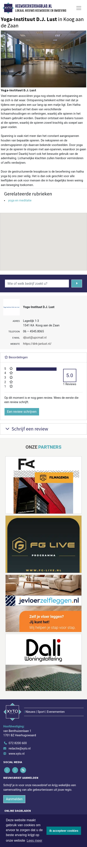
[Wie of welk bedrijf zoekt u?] (37, 283)
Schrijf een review (26, 429)
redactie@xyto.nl (20, 748)
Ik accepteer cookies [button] (63, 830)
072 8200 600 (18, 743)
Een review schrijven (22, 412)
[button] (43, 238)
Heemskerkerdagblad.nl (33, 6)
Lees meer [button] (34, 840)
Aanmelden (14, 799)
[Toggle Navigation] (79, 8)
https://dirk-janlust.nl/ (37, 344)
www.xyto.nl (16, 753)
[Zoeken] (76, 283)
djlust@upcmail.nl (34, 337)
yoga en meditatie (19, 200)
